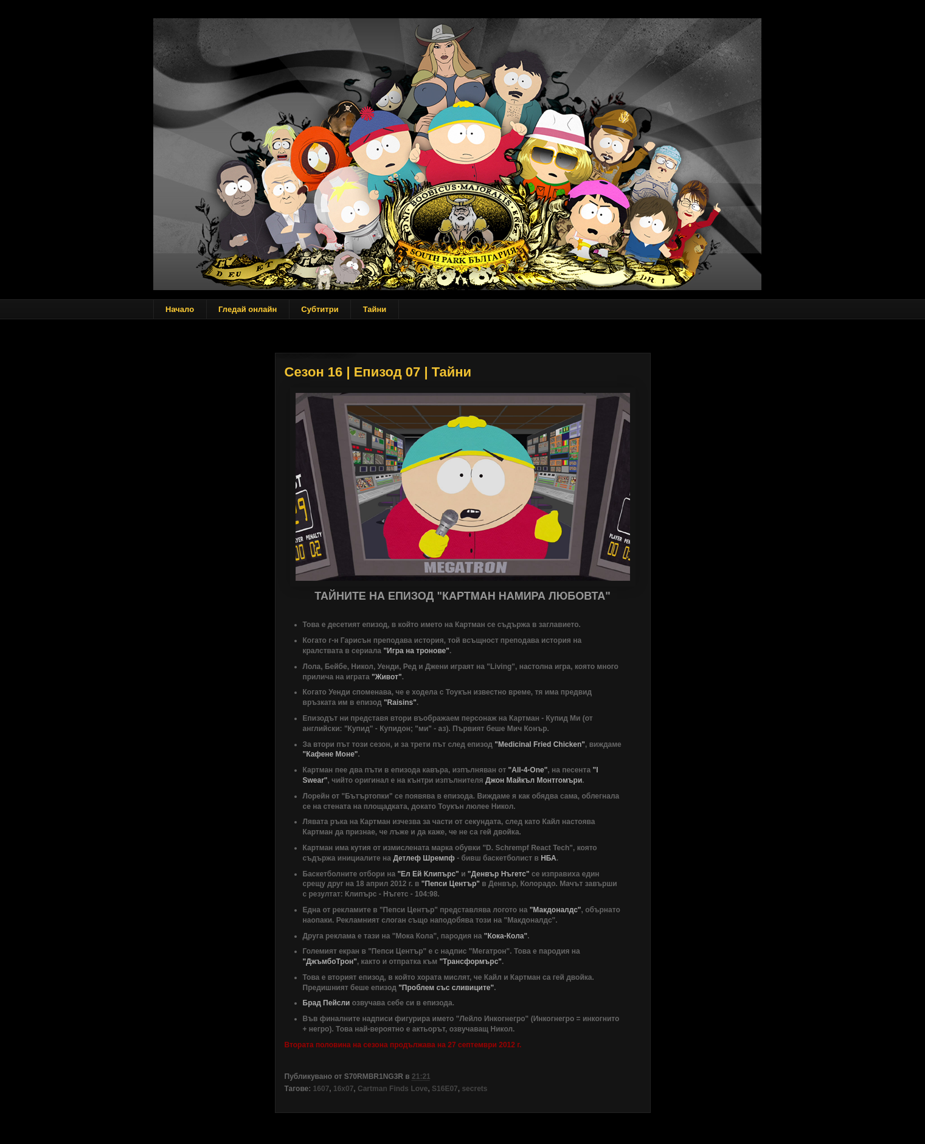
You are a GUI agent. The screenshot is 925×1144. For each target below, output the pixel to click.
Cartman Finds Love (393, 1088)
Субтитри (319, 309)
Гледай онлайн (247, 309)
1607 (321, 1088)
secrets (474, 1088)
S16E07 (445, 1088)
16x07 (343, 1088)
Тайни (375, 309)
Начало (179, 309)
